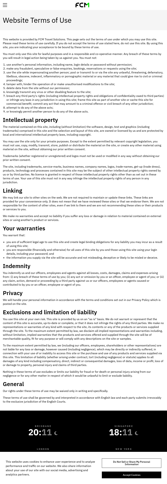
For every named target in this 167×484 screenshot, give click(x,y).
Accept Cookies (131, 475)
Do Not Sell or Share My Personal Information (131, 463)
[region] (83, 468)
